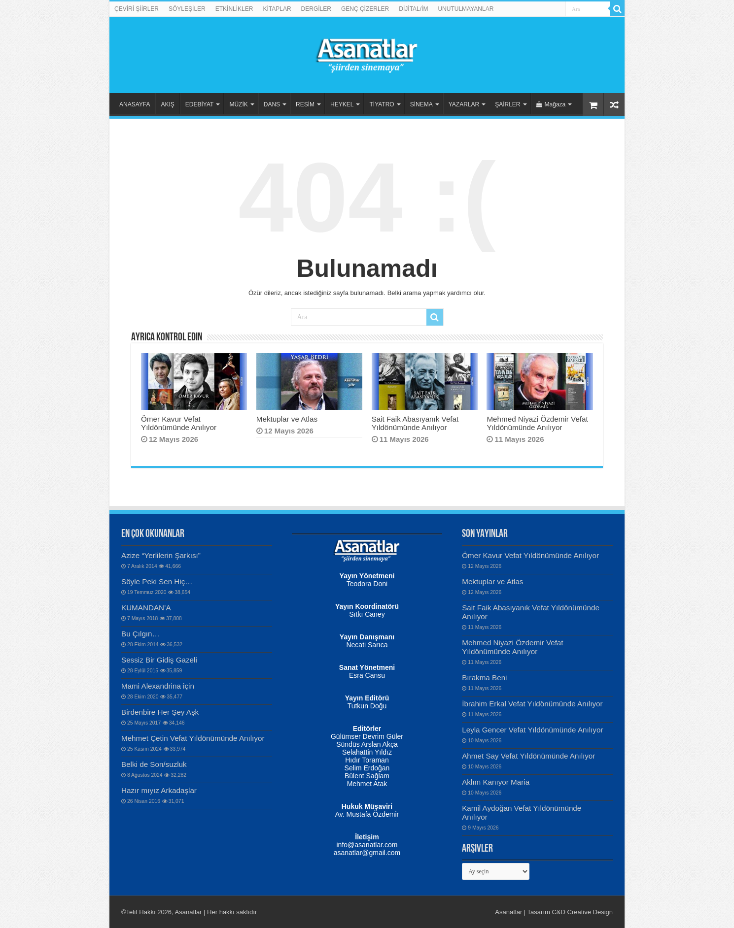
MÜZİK (238, 104)
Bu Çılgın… (140, 634)
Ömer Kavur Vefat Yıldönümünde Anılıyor (178, 423)
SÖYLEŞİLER (187, 8)
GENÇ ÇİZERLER (365, 8)
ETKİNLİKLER (234, 8)
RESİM (305, 104)
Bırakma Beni (484, 677)
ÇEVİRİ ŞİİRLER (136, 8)
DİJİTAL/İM (413, 8)
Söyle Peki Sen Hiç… (157, 581)
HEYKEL (341, 104)
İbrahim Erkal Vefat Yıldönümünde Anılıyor (532, 703)
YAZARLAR (464, 104)
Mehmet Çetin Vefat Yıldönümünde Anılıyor (192, 738)
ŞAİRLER (507, 104)
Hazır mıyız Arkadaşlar (159, 790)
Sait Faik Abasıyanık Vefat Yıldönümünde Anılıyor (415, 423)
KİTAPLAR (277, 8)
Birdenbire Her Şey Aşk (160, 712)
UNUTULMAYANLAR (465, 8)
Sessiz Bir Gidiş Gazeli (159, 660)
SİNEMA (421, 104)
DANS (272, 104)
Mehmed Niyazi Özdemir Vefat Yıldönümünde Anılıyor (537, 423)
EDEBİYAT (199, 104)
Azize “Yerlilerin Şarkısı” (161, 555)
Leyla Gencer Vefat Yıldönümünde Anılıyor (532, 730)
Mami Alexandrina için (157, 686)
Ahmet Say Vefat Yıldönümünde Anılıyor (528, 756)
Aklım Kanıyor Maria (495, 782)
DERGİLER (316, 8)
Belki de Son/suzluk (154, 764)
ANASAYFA (134, 104)
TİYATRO (381, 104)
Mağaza (551, 104)
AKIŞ (167, 104)
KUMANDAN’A (146, 607)
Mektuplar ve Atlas (286, 419)
